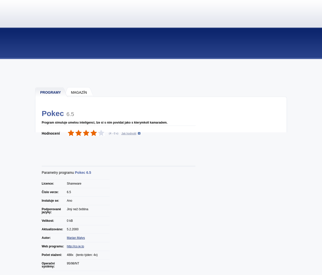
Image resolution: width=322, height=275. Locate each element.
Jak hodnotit (128, 133)
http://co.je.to (75, 246)
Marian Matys (76, 238)
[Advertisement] (161, 73)
